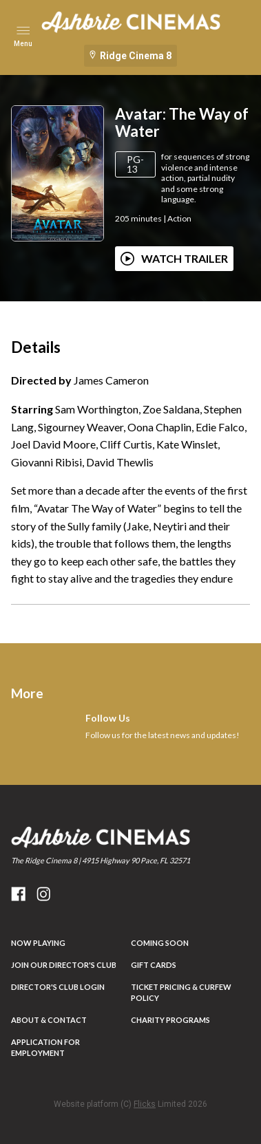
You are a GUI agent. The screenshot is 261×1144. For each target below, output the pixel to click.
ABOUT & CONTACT (49, 1019)
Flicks (145, 1104)
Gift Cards (153, 964)
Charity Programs (170, 1019)
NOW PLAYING (38, 942)
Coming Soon (160, 942)
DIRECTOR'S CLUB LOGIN (58, 986)
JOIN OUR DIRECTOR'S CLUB (63, 964)
